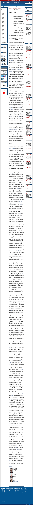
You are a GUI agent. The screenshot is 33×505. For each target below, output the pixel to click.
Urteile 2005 (3, 26)
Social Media (22, 492)
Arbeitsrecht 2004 (3, 500)
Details (3, 47)
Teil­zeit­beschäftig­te (19, 330)
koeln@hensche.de (3, 56)
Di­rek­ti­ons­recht (11, 60)
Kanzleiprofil (26, 489)
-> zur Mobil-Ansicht (3, 7)
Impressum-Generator (22, 493)
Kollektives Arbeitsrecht (17, 490)
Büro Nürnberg (26, 496)
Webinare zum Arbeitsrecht (3, 41)
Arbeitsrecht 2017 (3, 493)
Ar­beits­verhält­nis (20, 201)
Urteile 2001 (3, 29)
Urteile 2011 (3, 21)
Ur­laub (13, 69)
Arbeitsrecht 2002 (3, 501)
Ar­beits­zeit (18, 449)
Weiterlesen (27, 19)
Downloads (22, 489)
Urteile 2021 (3, 13)
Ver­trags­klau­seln (18, 313)
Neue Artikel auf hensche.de (9, 490)
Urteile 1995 (3, 34)
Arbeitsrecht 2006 (3, 499)
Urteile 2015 (3, 18)
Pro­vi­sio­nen (22, 369)
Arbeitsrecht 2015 (3, 494)
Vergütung (20, 107)
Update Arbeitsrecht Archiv (3, 42)
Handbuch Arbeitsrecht (3, 10)
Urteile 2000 (3, 30)
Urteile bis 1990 (3, 38)
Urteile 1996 (3, 33)
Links (21, 491)
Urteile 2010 (3, 22)
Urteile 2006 (3, 25)
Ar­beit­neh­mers (10, 129)
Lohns (19, 69)
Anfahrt (1, 47)
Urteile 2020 (3, 14)
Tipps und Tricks (2, 9)
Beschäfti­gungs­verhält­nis (15, 129)
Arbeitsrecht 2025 (3, 489)
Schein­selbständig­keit (17, 80)
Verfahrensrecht (16, 491)
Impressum (26, 490)
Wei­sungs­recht (20, 204)
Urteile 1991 (3, 37)
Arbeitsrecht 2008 (3, 498)
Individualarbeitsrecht (16, 489)
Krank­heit (11, 71)
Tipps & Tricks (8, 491)
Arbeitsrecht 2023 (3, 490)
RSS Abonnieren (2, 504)
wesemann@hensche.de (15, 481)
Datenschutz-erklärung (26, 491)
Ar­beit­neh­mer (10, 107)
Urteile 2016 (3, 17)
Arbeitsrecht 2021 (3, 491)
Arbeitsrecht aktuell (3, 8)
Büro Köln (25, 495)
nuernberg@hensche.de (4, 61)
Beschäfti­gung (12, 109)
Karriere (21, 490)
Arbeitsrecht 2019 (3, 492)
